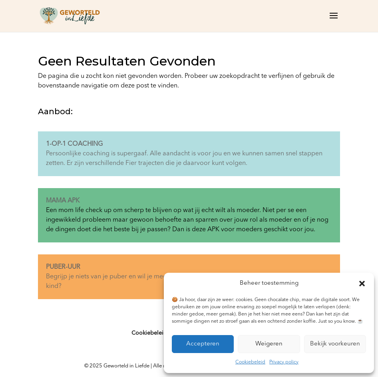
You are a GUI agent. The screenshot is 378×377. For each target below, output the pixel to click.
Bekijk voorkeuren (335, 344)
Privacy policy (283, 362)
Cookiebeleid (250, 362)
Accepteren (202, 344)
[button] (362, 284)
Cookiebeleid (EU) (155, 333)
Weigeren (269, 344)
